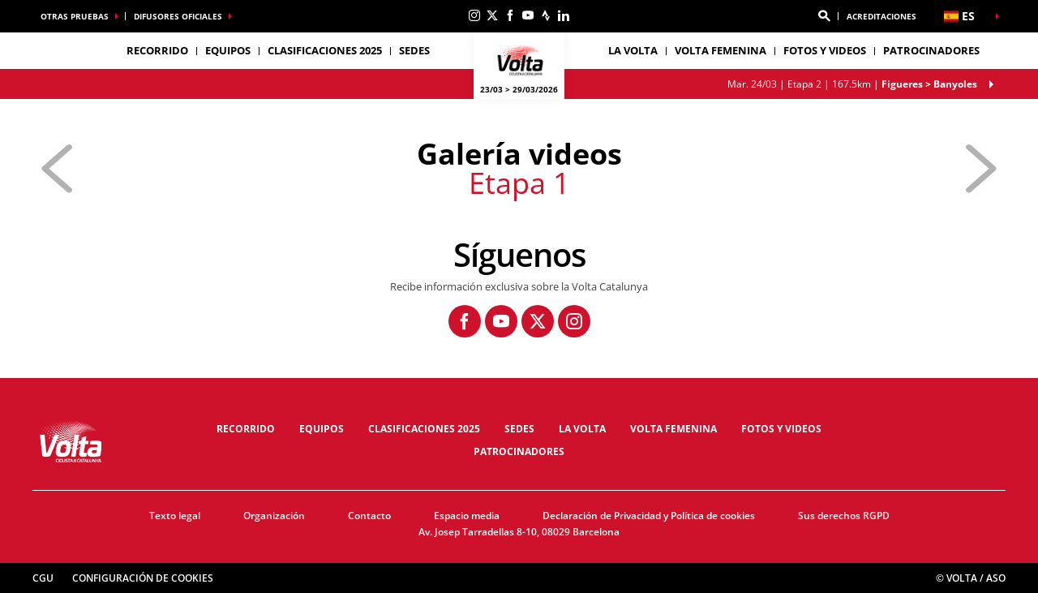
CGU (43, 578)
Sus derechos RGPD (844, 515)
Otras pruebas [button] (75, 16)
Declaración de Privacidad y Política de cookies (649, 515)
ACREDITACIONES (881, 16)
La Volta (582, 429)
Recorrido (246, 429)
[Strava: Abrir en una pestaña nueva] (545, 15)
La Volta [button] (633, 50)
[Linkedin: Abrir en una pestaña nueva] (563, 15)
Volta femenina (720, 50)
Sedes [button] (414, 50)
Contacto (369, 515)
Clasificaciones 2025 (325, 50)
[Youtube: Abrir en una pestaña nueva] (528, 15)
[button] (824, 16)
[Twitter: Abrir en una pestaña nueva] (492, 15)
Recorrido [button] (157, 50)
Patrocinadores (931, 50)
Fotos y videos (824, 50)
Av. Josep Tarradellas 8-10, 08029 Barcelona (519, 532)
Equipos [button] (228, 50)
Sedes (519, 429)
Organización (274, 515)
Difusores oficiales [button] (178, 16)
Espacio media (467, 515)
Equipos (321, 429)
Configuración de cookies (142, 578)
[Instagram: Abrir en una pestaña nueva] (474, 15)
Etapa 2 (852, 84)
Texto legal (174, 515)
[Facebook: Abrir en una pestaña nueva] (510, 15)
